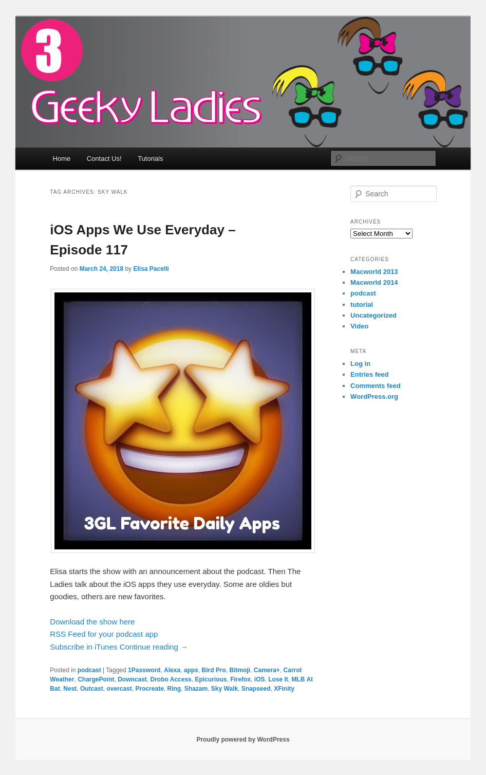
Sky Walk (224, 688)
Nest (70, 688)
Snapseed (256, 688)
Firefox (240, 679)
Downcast (132, 679)
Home (62, 158)
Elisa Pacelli (151, 268)
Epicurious (211, 679)
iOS (259, 679)
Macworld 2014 (374, 282)
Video (359, 326)
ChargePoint (96, 679)
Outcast (91, 688)
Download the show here (92, 621)
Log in (360, 363)
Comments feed (375, 386)
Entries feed (369, 374)
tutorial (361, 304)
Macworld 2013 (374, 271)
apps (191, 670)
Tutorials (150, 158)
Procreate (149, 688)
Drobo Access (171, 679)
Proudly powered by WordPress (242, 739)
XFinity (284, 688)
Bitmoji (239, 670)
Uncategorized (373, 315)
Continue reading (154, 646)
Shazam (196, 688)
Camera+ (267, 670)
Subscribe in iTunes (83, 646)
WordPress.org (374, 396)
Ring (174, 688)
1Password (144, 670)
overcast (119, 688)
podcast (89, 670)
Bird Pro (213, 670)
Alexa (172, 670)
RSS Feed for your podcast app (104, 634)
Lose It (278, 679)
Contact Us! (104, 158)
